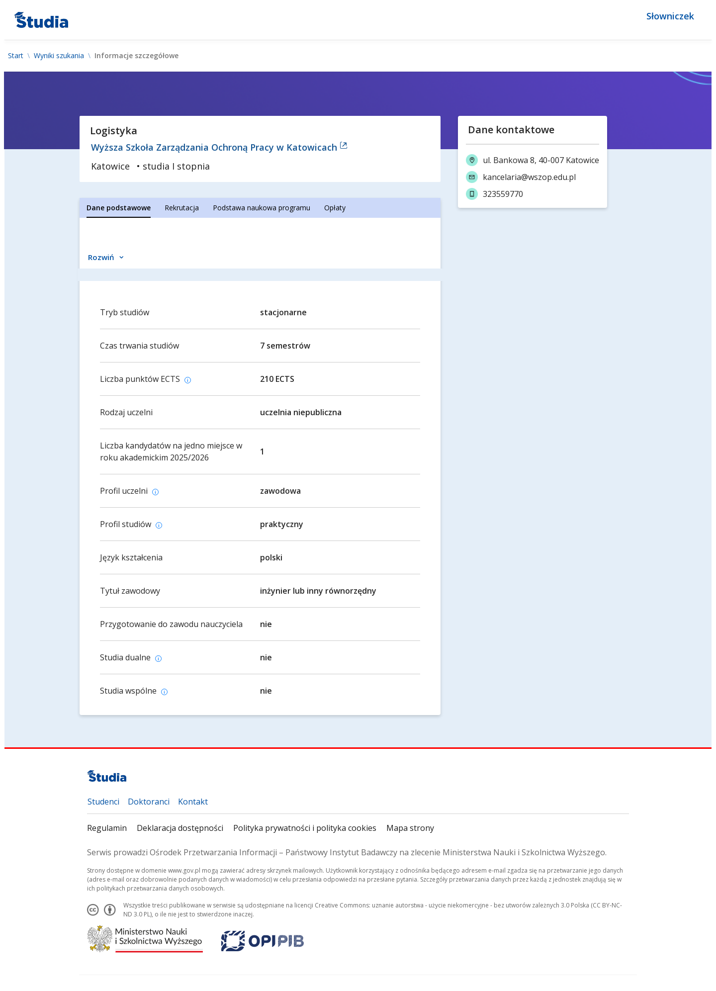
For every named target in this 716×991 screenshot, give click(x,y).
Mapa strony (410, 827)
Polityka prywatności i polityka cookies (304, 827)
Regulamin (107, 827)
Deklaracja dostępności (180, 827)
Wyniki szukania (59, 56)
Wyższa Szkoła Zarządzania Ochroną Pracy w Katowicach (219, 147)
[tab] (119, 208)
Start (15, 56)
